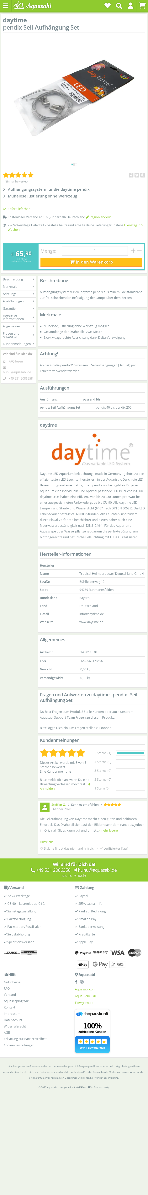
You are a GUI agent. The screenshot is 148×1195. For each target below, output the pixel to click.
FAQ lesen (16, 361)
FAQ (7, 988)
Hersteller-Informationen (18, 317)
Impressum (12, 1014)
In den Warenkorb (91, 262)
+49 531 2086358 (21, 378)
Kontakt (9, 1007)
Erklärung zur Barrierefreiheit (25, 1039)
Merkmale (18, 286)
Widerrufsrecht (15, 1026)
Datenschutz (13, 1020)
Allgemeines (18, 326)
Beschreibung (18, 279)
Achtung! (18, 294)
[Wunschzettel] (107, 5)
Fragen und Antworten (18, 335)
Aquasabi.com (85, 989)
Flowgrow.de (84, 1003)
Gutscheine (12, 982)
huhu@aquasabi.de (17, 372)
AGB (7, 1032)
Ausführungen (18, 301)
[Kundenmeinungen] (18, 175)
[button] (130, 5)
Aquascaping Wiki (16, 1001)
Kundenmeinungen (18, 344)
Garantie (18, 308)
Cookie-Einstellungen (19, 1045)
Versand (28, 261)
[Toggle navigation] (6, 6)
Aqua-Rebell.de (86, 996)
